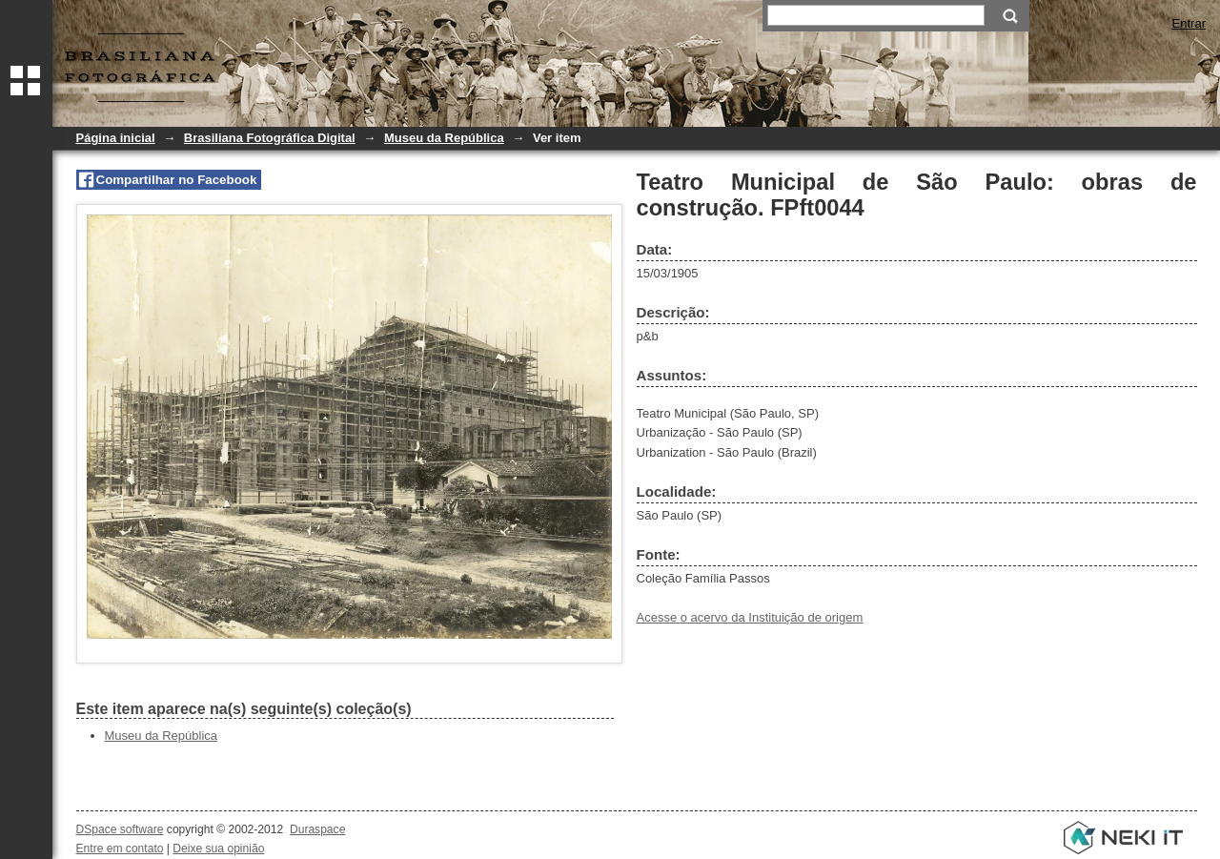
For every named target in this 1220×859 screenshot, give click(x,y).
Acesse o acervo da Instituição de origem (750, 617)
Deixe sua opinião (218, 848)
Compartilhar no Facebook (176, 180)
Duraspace (317, 829)
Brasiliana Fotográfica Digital (270, 138)
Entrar (1189, 23)
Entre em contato (120, 848)
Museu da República (444, 138)
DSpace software (120, 829)
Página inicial (115, 138)
